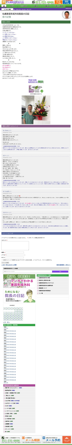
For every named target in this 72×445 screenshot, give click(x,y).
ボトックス (9, 429)
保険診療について (43, 288)
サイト (3, 258)
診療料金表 (40, 6)
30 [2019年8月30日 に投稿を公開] (18, 320)
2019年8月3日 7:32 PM (7, 131)
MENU (3, 2)
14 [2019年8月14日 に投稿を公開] (13, 315)
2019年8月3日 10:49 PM (7, 213)
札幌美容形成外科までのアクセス (46, 283)
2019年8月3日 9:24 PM (7, 192)
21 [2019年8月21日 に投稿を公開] (13, 317)
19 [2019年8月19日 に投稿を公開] (7, 317)
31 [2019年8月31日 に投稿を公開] (21, 320)
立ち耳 (8, 406)
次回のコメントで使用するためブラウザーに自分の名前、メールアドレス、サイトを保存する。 (28, 260)
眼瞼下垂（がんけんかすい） (13, 388)
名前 (3, 252)
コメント (4, 239)
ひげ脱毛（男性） (11, 414)
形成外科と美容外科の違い (45, 280)
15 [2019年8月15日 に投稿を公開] (15, 315)
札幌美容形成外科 (3, 8)
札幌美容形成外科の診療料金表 (46, 286)
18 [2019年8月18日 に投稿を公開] (4, 317)
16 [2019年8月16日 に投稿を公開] (18, 315)
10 (12, 331)
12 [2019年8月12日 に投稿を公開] (7, 315)
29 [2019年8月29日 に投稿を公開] (15, 320)
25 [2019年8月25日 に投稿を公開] (4, 320)
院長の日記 (11, 8)
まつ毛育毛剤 (10, 419)
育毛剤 (8, 416)
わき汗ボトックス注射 (12, 403)
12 (15, 331)
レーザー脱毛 (10, 408)
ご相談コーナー (58, 2)
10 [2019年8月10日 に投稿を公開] (21, 313)
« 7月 (4, 322)
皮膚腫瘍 (9, 424)
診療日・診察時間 (51, 6)
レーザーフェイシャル (12, 411)
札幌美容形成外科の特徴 (44, 278)
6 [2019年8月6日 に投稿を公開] (10, 313)
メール (3, 255)
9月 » (8, 322)
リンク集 (41, 293)
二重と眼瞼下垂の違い (10, 398)
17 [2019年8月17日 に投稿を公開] (21, 315)
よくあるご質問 (65, 6)
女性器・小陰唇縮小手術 (12, 393)
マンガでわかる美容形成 (21, 6)
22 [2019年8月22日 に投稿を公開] (15, 317)
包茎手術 (9, 421)
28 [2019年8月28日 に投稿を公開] (13, 320)
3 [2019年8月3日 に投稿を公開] (21, 311)
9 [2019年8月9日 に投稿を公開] (18, 313)
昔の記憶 (16, 8)
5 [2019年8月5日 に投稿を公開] (7, 313)
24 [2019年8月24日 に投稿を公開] (21, 317)
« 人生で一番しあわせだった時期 (8, 265)
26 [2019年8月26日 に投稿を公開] (7, 320)
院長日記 (10, 6)
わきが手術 (12, 401)
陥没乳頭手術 (10, 390)
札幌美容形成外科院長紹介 (45, 291)
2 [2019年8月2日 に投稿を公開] (18, 311)
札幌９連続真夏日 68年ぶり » (63, 265)
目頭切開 (9, 427)
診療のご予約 (66, 2)
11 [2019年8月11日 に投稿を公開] (4, 315)
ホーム (3, 6)
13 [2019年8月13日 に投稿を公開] (10, 315)
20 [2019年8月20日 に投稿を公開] (10, 317)
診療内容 (32, 6)
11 (13, 331)
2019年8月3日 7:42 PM (7, 156)
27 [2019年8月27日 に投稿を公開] (10, 320)
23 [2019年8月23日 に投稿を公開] (18, 317)
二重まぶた (9, 396)
